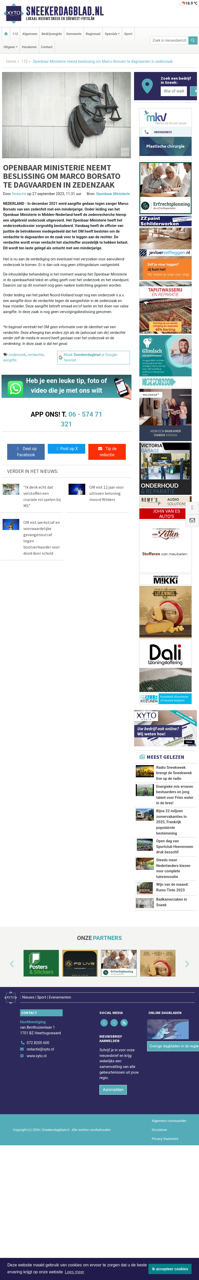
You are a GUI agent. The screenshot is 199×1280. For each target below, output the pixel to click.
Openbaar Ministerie (113, 194)
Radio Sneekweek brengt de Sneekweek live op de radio (174, 773)
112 (15, 34)
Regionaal (93, 34)
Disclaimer (159, 1127)
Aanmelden (113, 1086)
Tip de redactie (107, 451)
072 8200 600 (38, 1040)
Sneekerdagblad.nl (65, 11)
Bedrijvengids (52, 34)
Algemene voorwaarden (169, 1118)
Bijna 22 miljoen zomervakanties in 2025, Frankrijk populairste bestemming (171, 822)
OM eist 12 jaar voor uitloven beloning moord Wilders (106, 493)
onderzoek (17, 355)
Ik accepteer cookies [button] (170, 1269)
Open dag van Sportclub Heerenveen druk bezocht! (174, 846)
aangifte (10, 360)
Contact (47, 47)
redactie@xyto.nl (40, 1046)
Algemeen (29, 34)
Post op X (66, 448)
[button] (6, 964)
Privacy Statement (165, 1136)
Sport (128, 34)
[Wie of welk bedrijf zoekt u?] (174, 91)
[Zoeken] (193, 40)
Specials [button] (111, 34)
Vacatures (29, 47)
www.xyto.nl (36, 1053)
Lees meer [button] (74, 1272)
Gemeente (73, 34)
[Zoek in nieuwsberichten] (169, 40)
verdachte (35, 355)
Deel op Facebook (25, 451)
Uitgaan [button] (9, 47)
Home (11, 61)
